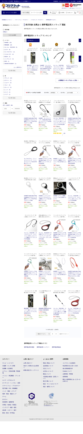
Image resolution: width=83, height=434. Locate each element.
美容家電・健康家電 (8, 402)
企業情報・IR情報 (68, 374)
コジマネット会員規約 (69, 363)
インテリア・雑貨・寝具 (9, 407)
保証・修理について (48, 386)
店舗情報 (55, 1)
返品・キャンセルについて (50, 384)
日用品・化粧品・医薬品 (9, 404)
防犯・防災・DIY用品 (8, 413)
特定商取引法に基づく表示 (70, 365)
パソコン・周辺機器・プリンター (11, 376)
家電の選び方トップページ (31, 370)
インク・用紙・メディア (9, 391)
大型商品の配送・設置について (50, 377)
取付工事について (48, 381)
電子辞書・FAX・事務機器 (9, 388)
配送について (47, 374)
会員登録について (48, 365)
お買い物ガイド (65, 8)
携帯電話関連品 (56, 347)
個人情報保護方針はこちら (48, 405)
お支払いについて (48, 371)
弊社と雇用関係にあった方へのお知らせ (71, 380)
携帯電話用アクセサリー (51, 19)
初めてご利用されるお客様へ (31, 366)
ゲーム (4, 396)
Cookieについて (67, 371)
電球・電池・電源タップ (9, 393)
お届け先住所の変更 (25, 6)
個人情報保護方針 (68, 368)
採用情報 (65, 376)
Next (80, 59)
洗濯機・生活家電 (7, 368)
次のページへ (63, 334)
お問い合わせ (72, 8)
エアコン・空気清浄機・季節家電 (11, 372)
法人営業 (73, 1)
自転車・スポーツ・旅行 (9, 410)
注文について (47, 368)
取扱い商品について (48, 363)
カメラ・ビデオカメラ (8, 380)
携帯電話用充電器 (29, 347)
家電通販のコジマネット (7, 19)
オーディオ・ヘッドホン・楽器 (11, 383)
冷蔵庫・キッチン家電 (8, 365)
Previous (25, 59)
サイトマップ (78, 8)
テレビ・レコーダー (8, 363)
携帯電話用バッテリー (43, 347)
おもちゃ (4, 399)
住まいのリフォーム (64, 1)
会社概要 (79, 1)
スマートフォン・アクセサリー (21, 19)
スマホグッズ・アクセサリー (37, 19)
